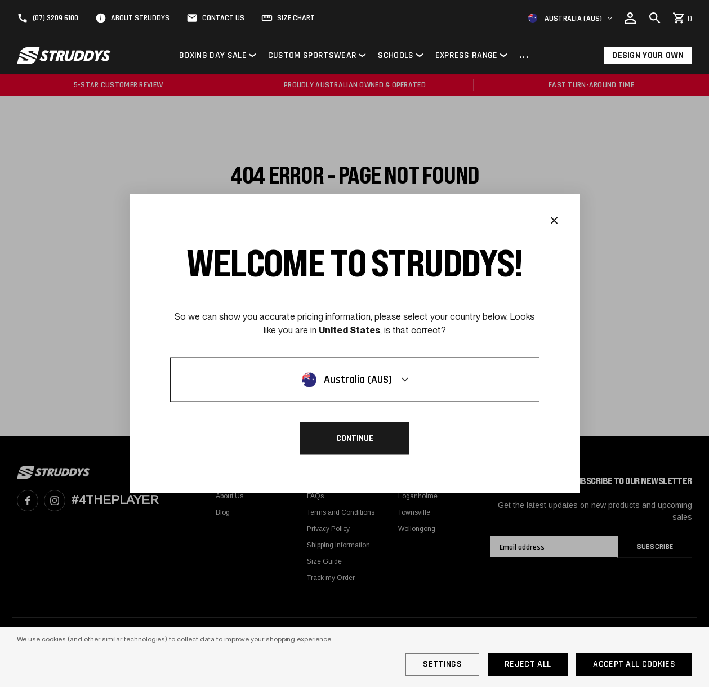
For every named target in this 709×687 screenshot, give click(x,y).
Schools (395, 55)
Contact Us (223, 18)
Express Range (466, 55)
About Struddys (140, 18)
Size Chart (296, 18)
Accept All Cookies (634, 664)
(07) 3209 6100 (55, 18)
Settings (442, 664)
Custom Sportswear (312, 55)
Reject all (528, 664)
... (524, 55)
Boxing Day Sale (213, 55)
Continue (354, 438)
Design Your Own (648, 55)
